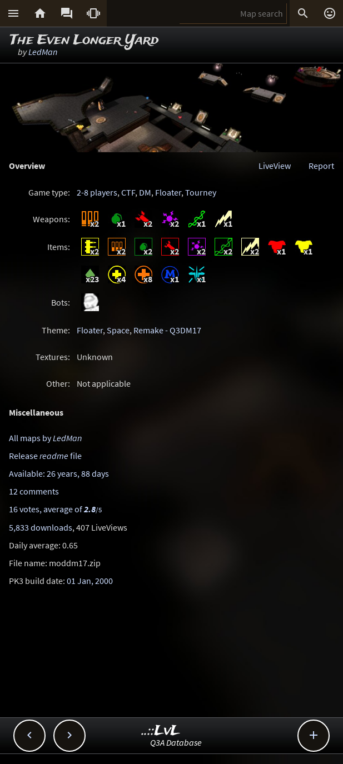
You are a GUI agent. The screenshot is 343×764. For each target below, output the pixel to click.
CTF (128, 192)
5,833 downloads (40, 527)
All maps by (45, 437)
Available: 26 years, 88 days (59, 473)
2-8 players (97, 192)
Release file (45, 455)
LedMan (42, 51)
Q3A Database (176, 742)
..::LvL (161, 731)
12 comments (34, 491)
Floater (168, 192)
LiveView (275, 165)
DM (145, 192)
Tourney (200, 192)
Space (118, 330)
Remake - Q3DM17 (167, 330)
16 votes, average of (55, 509)
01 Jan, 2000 (90, 580)
